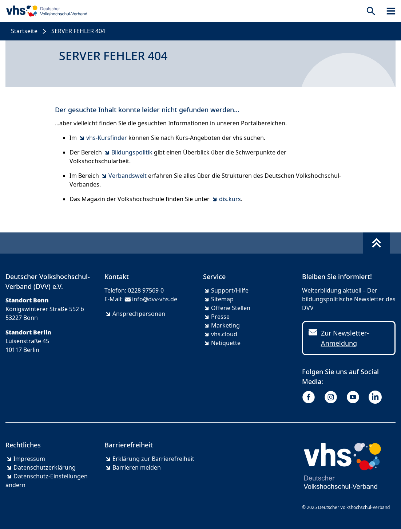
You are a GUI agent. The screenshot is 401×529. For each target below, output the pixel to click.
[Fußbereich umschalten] (376, 243)
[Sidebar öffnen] (391, 11)
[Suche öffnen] (371, 11)
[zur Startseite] (45, 10)
